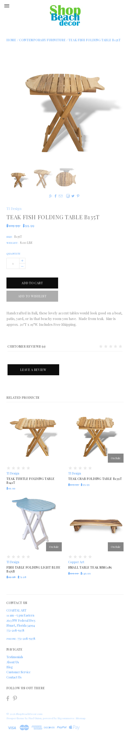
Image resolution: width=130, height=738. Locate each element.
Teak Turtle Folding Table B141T (30, 481)
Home (11, 40)
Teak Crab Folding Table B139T (95, 479)
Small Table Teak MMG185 (90, 567)
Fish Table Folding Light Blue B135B (33, 569)
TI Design (14, 208)
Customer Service (18, 672)
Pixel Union (35, 718)
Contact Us (14, 677)
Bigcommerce (65, 718)
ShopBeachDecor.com (29, 714)
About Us (12, 662)
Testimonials (14, 657)
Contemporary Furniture (43, 40)
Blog (9, 667)
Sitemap (80, 718)
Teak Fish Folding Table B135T (94, 40)
